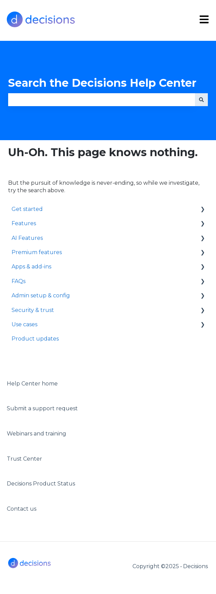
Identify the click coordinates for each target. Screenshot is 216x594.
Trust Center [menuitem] (24, 459)
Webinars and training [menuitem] (36, 433)
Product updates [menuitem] (35, 338)
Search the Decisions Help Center (102, 82)
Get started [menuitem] (27, 209)
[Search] (201, 99)
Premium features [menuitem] (37, 252)
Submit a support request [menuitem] (42, 408)
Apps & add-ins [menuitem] (31, 266)
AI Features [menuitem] (27, 238)
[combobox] (101, 99)
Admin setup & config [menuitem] (41, 295)
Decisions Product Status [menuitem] (41, 483)
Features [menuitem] (24, 223)
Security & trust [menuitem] (33, 310)
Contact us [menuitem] (21, 509)
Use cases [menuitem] (24, 324)
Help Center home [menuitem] (32, 383)
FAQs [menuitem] (18, 281)
